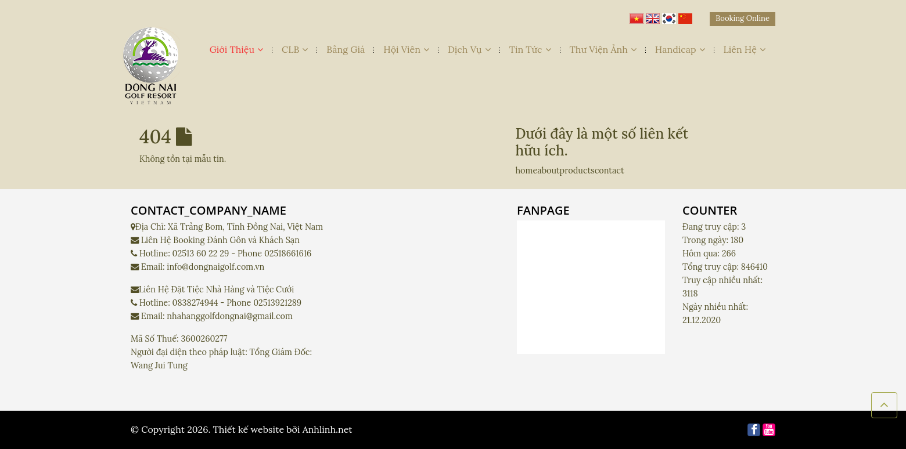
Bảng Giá (345, 49)
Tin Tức (530, 49)
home (527, 170)
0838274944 (195, 303)
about (548, 170)
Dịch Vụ (469, 49)
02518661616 (287, 253)
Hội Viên (406, 49)
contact (609, 170)
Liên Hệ (745, 49)
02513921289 (277, 303)
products (577, 170)
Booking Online (743, 18)
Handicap (680, 49)
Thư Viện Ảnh (603, 49)
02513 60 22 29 (200, 253)
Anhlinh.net (328, 429)
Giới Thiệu (236, 49)
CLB (295, 49)
